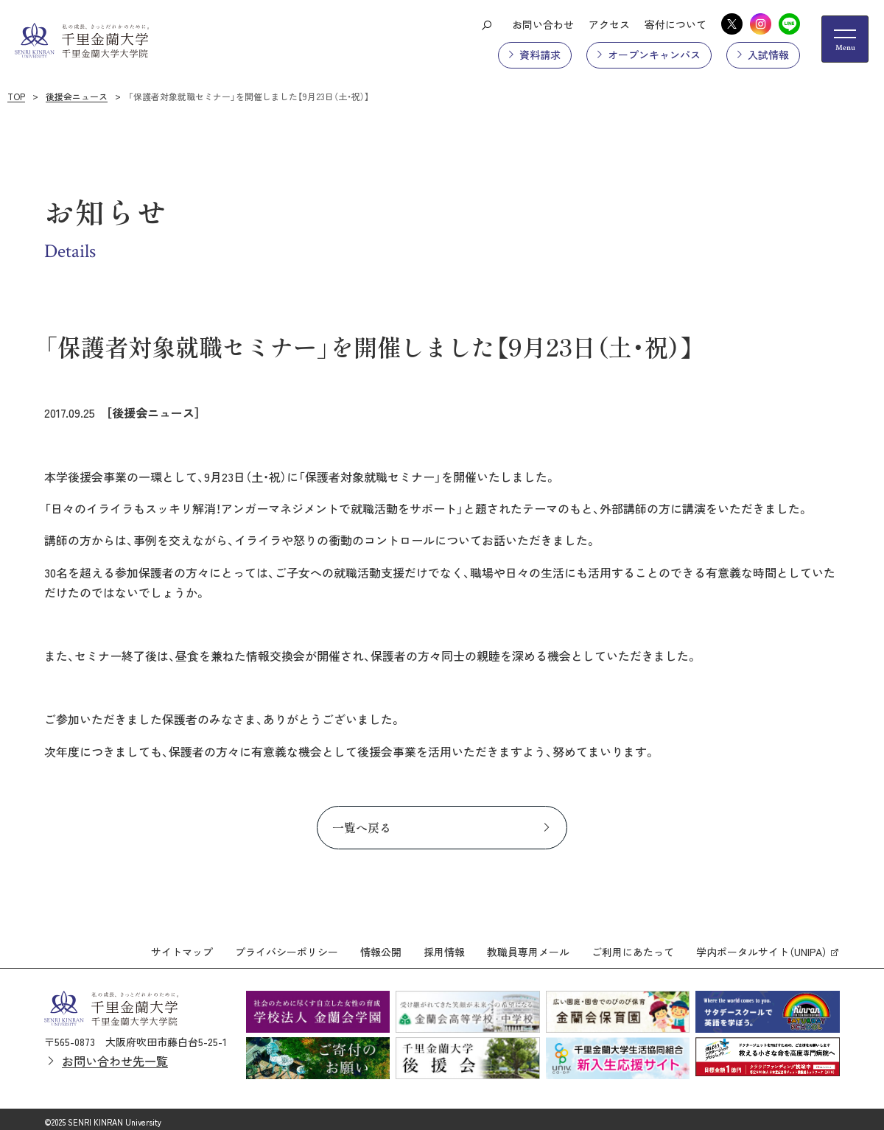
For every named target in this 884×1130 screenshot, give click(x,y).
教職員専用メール (528, 945)
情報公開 (380, 945)
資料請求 (540, 54)
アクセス (609, 24)
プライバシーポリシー (286, 945)
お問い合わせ (543, 24)
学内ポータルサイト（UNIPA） (761, 945)
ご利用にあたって (633, 945)
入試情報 (768, 54)
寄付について (675, 24)
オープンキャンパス (654, 54)
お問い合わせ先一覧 (115, 1055)
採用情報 (444, 945)
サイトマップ (182, 945)
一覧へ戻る (361, 827)
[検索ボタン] (486, 24)
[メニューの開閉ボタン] (845, 39)
